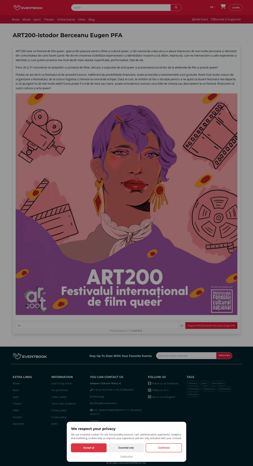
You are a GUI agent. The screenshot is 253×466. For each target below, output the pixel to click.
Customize (164, 447)
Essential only (126, 447)
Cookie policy (126, 456)
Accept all (88, 447)
